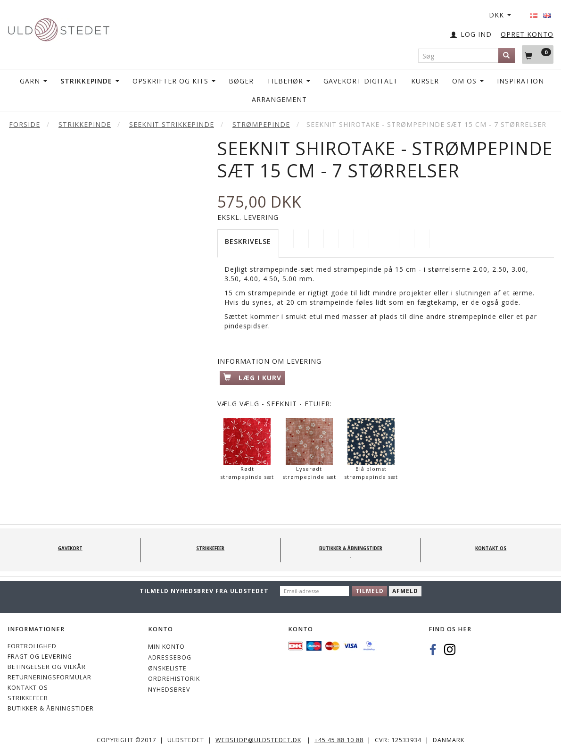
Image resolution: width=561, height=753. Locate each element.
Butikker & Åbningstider (51, 708)
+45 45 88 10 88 (338, 740)
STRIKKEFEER (28, 698)
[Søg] (506, 55)
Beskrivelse (248, 241)
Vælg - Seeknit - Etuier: (274, 403)
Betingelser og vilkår (47, 667)
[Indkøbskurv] (537, 54)
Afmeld (405, 591)
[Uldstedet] (58, 28)
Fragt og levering (40, 657)
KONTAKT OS (28, 688)
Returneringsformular (49, 677)
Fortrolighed (32, 646)
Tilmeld (369, 591)
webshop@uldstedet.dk (258, 740)
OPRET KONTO (527, 34)
